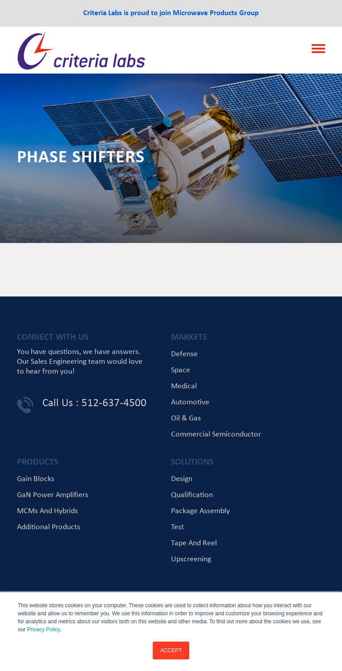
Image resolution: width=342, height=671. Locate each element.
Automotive (190, 402)
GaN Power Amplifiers (52, 495)
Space (180, 370)
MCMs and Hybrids (47, 511)
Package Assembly (200, 511)
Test (177, 527)
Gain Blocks (35, 479)
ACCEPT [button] (171, 650)
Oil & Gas (186, 418)
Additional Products (48, 527)
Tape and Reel (194, 543)
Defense (184, 354)
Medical (184, 386)
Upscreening (191, 559)
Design (181, 479)
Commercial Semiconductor (216, 434)
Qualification (192, 495)
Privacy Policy (43, 629)
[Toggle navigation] (315, 50)
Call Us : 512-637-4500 (94, 403)
